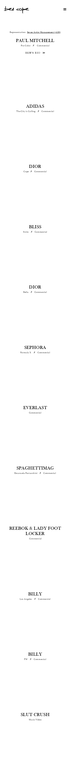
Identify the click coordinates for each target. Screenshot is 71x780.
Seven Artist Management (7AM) (44, 32)
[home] (16, 9)
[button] (63, 9)
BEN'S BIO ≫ (35, 53)
